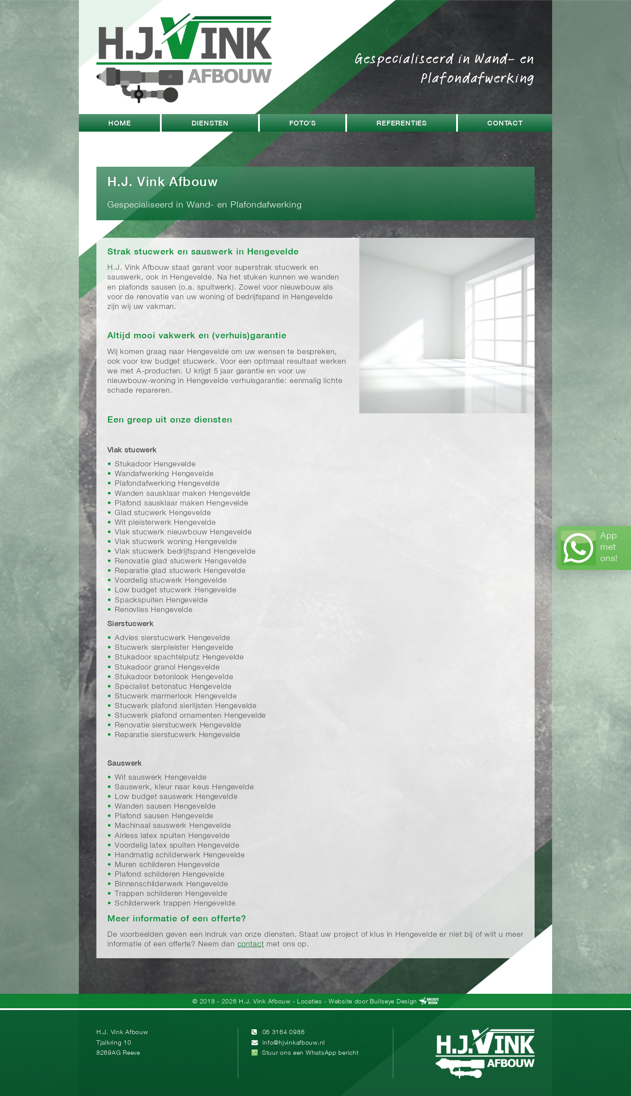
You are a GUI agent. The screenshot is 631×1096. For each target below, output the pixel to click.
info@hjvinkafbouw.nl (293, 1043)
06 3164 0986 (283, 1032)
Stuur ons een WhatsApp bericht (310, 1053)
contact (251, 944)
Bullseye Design (393, 1002)
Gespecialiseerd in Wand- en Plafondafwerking (445, 67)
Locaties (309, 1002)
